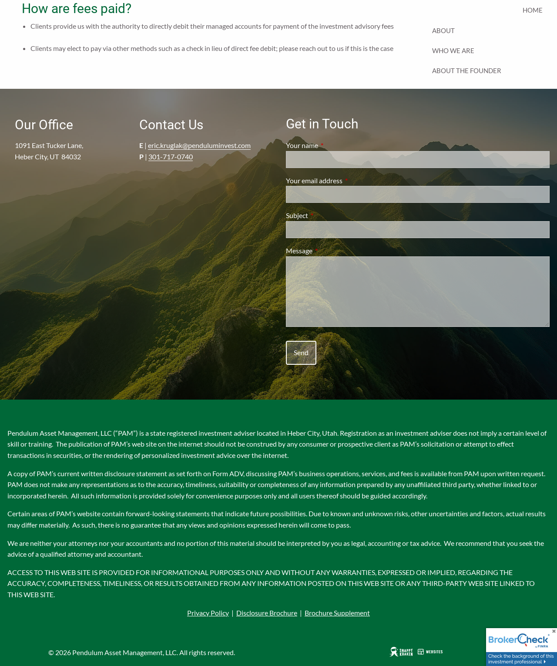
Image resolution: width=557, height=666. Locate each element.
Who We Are (453, 50)
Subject (328, 215)
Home (533, 10)
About (443, 30)
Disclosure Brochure (266, 613)
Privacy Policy (208, 613)
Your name (333, 145)
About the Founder (466, 70)
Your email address (345, 180)
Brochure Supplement (337, 613)
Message (330, 250)
